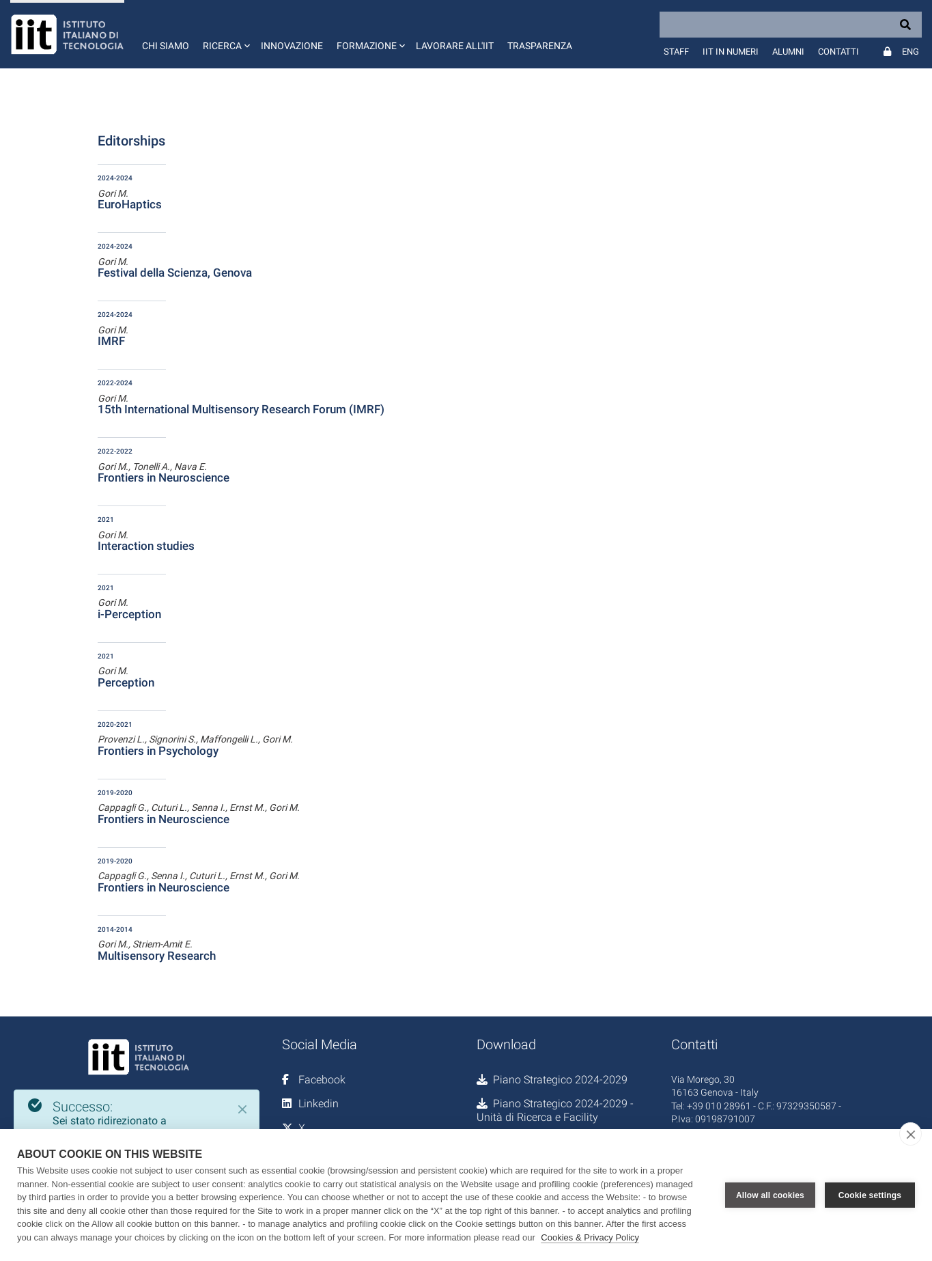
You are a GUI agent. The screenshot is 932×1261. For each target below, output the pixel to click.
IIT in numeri (731, 51)
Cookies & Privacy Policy (590, 1237)
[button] (225, 34)
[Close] (242, 1109)
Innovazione (292, 45)
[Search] (791, 25)
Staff (676, 51)
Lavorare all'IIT (455, 45)
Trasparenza (539, 45)
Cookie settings (869, 1195)
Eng (910, 51)
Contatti (838, 51)
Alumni (788, 51)
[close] (910, 1134)
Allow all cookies (770, 1195)
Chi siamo (165, 45)
